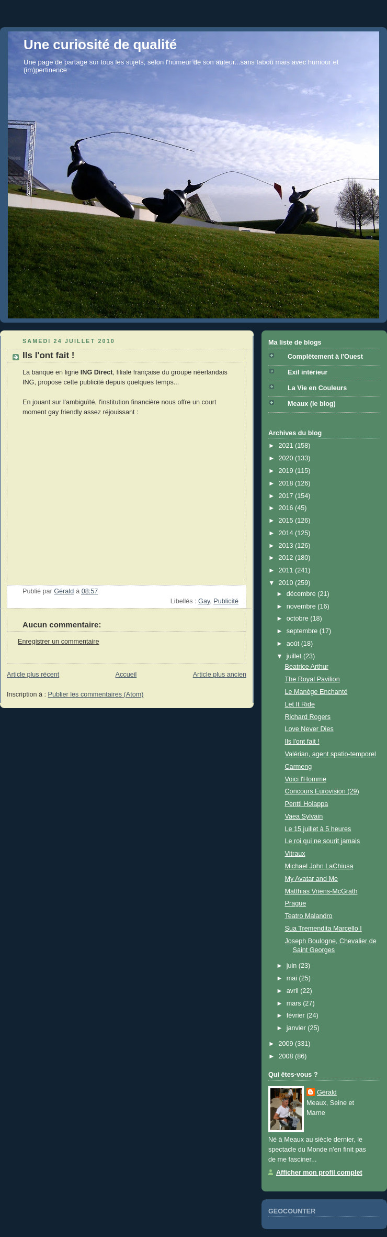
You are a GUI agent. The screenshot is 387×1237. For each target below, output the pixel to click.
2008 (287, 1056)
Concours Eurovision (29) (322, 791)
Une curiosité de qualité (100, 44)
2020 (287, 458)
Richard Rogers (308, 717)
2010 (287, 583)
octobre (299, 618)
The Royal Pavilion (312, 679)
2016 (287, 508)
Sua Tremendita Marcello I (323, 928)
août (294, 643)
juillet (295, 656)
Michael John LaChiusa (319, 866)
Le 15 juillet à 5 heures (318, 829)
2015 (287, 520)
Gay (204, 601)
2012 (287, 557)
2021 (287, 445)
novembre (302, 606)
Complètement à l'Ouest (325, 356)
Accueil (126, 674)
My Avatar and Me (311, 878)
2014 (287, 533)
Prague (295, 903)
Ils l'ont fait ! (302, 741)
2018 (287, 483)
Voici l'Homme (306, 779)
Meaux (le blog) (312, 403)
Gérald (327, 1092)
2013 (287, 545)
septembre (303, 631)
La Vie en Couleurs (317, 388)
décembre (302, 594)
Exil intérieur (307, 372)
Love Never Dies (309, 729)
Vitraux (295, 853)
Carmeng (298, 766)
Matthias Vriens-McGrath (321, 891)
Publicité (225, 601)
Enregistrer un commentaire (58, 641)
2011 (287, 570)
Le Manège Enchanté (316, 691)
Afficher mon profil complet (319, 1172)
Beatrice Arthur (306, 666)
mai (293, 978)
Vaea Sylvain (304, 816)
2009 (287, 1043)
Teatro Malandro (309, 916)
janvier (297, 1028)
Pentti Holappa (306, 804)
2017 (287, 496)
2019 (287, 470)
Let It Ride (300, 704)
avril (294, 991)
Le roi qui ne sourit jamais (322, 841)
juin (293, 965)
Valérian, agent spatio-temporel (330, 754)
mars (295, 1003)
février (297, 1015)
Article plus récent (33, 674)
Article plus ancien (219, 674)
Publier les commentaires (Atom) (96, 694)
